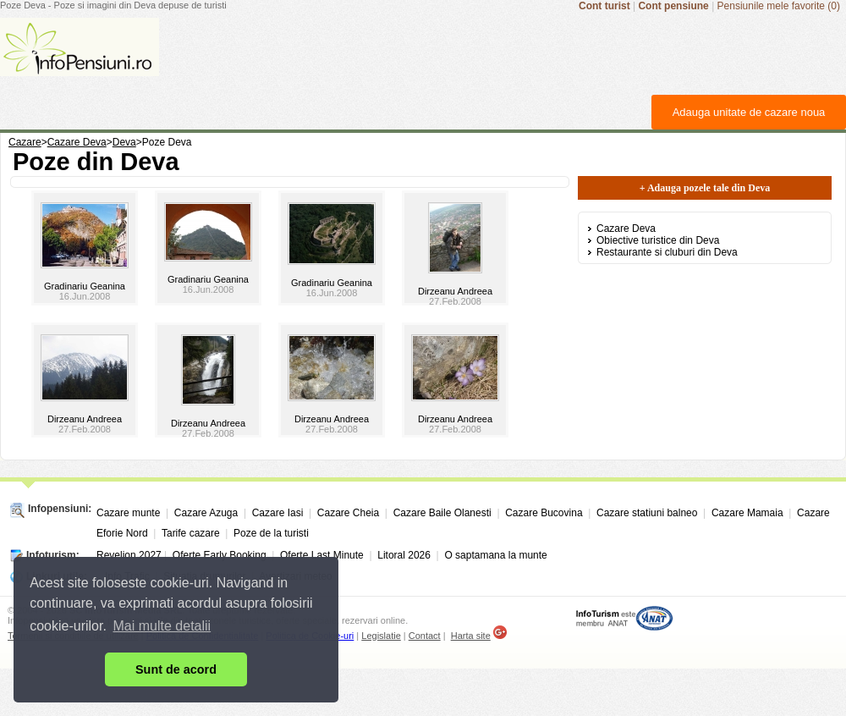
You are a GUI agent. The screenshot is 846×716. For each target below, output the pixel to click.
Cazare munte (128, 513)
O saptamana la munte (495, 555)
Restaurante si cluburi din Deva (667, 252)
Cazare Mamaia (747, 513)
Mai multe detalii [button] (162, 626)
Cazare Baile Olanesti (442, 513)
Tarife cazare (191, 533)
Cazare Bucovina (543, 513)
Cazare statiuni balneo (646, 513)
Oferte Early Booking (219, 555)
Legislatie (380, 636)
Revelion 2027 (129, 555)
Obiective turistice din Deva (657, 240)
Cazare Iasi (278, 513)
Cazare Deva (626, 228)
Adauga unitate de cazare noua (749, 112)
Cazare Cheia (348, 513)
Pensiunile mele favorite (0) (778, 6)
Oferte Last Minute (322, 555)
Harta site (471, 636)
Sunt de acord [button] (176, 669)
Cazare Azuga (206, 513)
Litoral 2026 (404, 555)
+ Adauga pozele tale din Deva (705, 188)
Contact (425, 636)
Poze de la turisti (271, 533)
